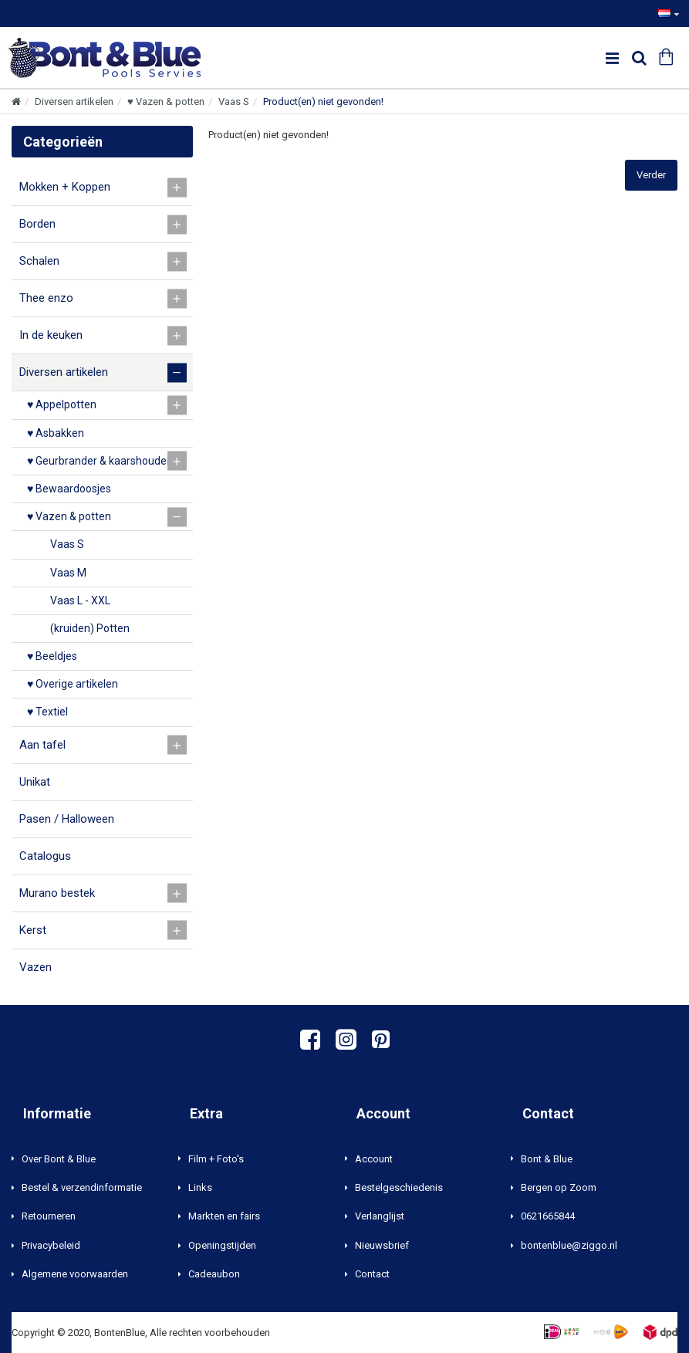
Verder (651, 175)
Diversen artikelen (74, 101)
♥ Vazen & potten (165, 101)
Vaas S (233, 101)
